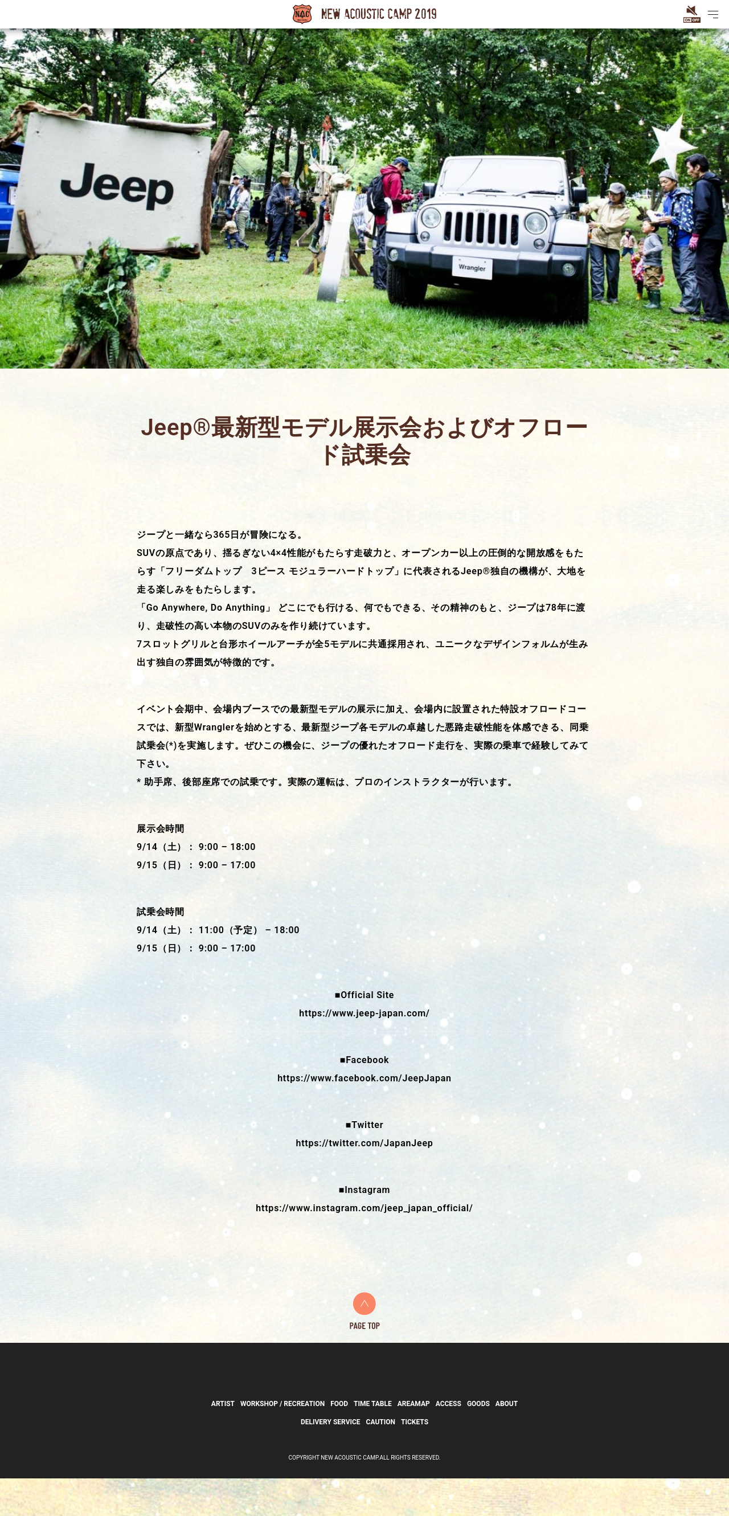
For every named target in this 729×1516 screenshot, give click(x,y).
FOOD (339, 1441)
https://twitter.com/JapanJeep (364, 1143)
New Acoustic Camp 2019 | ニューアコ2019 (364, 14)
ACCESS (448, 1441)
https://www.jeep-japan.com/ (364, 1013)
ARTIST (223, 1441)
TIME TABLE (373, 1441)
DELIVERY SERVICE (331, 1460)
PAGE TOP (365, 1310)
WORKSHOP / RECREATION (282, 1441)
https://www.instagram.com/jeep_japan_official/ (364, 1208)
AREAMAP (414, 1441)
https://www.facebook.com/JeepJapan (364, 1078)
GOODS (478, 1441)
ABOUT (506, 1441)
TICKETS (414, 1460)
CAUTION (380, 1460)
